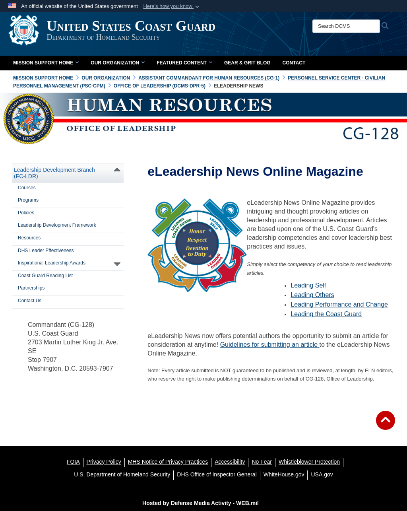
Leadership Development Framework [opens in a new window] (57, 225)
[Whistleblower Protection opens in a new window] (309, 462)
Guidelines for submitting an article (270, 344)
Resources (29, 238)
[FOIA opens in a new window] (73, 462)
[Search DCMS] (350, 26)
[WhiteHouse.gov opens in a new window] (284, 474)
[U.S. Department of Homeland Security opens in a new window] (122, 474)
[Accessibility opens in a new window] (230, 462)
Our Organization (118, 63)
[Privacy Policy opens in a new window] (104, 462)
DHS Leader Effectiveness (46, 250)
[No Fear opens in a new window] (262, 462)
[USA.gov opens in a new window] (322, 474)
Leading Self (308, 285)
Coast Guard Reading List (45, 275)
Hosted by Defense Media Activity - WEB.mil (200, 503)
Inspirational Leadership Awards (51, 263)
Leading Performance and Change (339, 304)
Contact (294, 63)
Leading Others (312, 294)
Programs (28, 200)
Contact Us (29, 300)
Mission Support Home (46, 63)
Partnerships (31, 288)
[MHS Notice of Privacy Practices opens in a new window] (168, 462)
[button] (172, 6)
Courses (27, 187)
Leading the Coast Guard (326, 314)
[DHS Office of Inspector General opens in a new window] (217, 474)
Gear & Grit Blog (247, 63)
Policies (26, 213)
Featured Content (184, 63)
